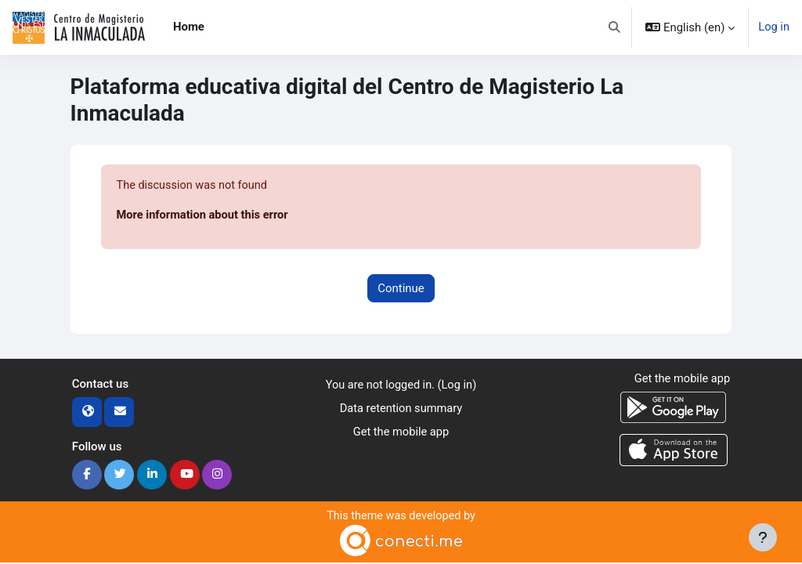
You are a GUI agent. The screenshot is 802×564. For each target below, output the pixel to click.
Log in (773, 27)
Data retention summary (401, 410)
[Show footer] (763, 537)
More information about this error (204, 215)
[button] (613, 27)
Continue (401, 289)
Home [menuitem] (188, 27)
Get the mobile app (401, 434)
